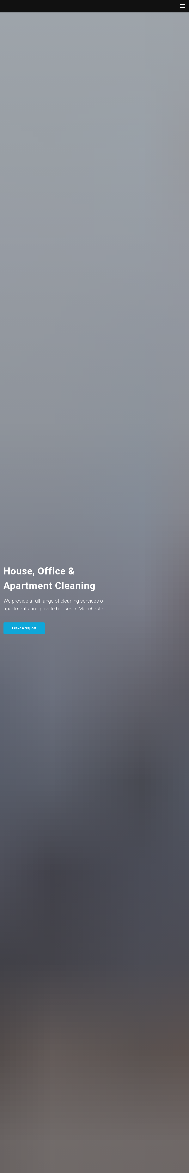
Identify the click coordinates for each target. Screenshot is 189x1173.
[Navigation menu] (182, 6)
